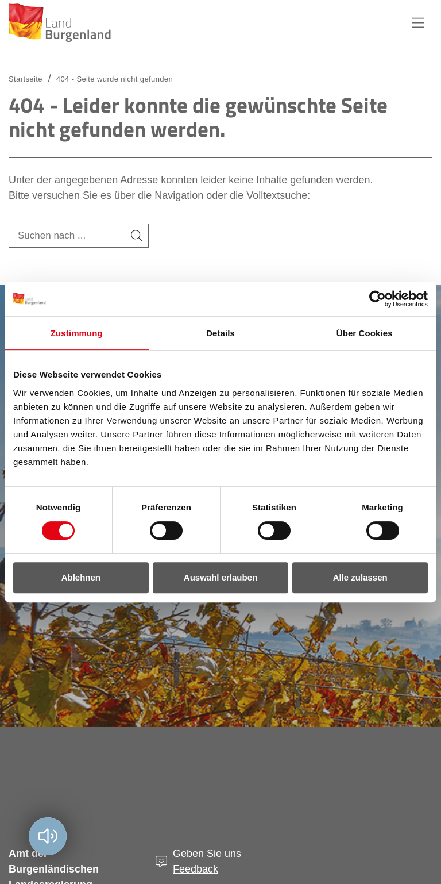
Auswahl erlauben (220, 577)
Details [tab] (220, 333)
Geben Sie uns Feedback (207, 861)
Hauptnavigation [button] (418, 22)
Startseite (25, 79)
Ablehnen (80, 577)
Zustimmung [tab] (77, 333)
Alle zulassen (360, 577)
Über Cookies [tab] (364, 333)
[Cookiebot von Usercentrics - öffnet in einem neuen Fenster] (377, 299)
